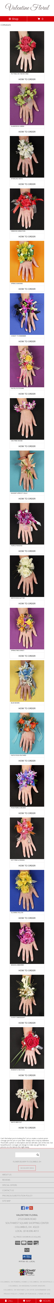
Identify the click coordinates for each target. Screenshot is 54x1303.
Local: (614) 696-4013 (27, 1231)
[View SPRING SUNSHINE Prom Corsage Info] (27, 261)
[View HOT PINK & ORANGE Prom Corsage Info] (27, 838)
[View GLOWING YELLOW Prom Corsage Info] (27, 890)
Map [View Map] (27, 1300)
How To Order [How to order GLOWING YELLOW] (27, 918)
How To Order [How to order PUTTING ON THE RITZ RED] (27, 79)
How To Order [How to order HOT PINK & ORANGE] (27, 865)
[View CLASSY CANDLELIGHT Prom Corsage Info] (27, 995)
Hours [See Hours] (45, 1300)
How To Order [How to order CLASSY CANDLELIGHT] (27, 1022)
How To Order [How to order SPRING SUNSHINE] (27, 288)
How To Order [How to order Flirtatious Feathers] (27, 760)
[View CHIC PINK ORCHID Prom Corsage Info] (27, 419)
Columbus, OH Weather (14, 1290)
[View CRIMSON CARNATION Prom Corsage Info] (27, 209)
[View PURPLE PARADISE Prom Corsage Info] (27, 524)
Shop (13, 19)
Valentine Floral (27, 8)
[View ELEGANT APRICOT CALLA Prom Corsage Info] (27, 471)
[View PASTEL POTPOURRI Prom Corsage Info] (27, 366)
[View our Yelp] (31, 1209)
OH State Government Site (38, 1290)
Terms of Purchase (27, 1294)
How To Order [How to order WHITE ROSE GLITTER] (27, 603)
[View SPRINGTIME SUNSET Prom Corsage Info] (27, 628)
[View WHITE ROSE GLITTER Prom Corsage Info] (27, 576)
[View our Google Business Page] (27, 1209)
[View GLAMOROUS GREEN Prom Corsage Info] (27, 104)
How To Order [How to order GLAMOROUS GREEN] (27, 131)
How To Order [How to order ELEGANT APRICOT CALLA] (27, 498)
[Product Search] (27, 1154)
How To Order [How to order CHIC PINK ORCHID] (27, 446)
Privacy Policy (10, 1294)
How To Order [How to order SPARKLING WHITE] (27, 184)
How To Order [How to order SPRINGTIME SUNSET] (27, 655)
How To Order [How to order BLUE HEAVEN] (27, 708)
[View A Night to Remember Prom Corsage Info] (27, 314)
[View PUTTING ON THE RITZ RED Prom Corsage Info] (27, 52)
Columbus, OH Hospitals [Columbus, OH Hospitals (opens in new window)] (41, 1282)
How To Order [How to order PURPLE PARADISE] (27, 551)
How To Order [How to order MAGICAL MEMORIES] (27, 970)
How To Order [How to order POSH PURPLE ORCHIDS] (27, 813)
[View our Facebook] (23, 1209)
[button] (27, 1257)
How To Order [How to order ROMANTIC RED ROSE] (27, 1075)
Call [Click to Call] (9, 1300)
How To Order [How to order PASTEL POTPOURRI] (27, 393)
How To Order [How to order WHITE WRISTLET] (27, 1127)
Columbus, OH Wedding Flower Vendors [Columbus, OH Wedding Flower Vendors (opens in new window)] (27, 1286)
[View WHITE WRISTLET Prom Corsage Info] (27, 1100)
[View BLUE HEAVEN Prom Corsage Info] (27, 681)
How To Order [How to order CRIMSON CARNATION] (27, 236)
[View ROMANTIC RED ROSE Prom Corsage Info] (27, 1048)
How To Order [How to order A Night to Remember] (27, 341)
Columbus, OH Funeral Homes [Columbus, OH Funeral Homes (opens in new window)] (14, 1282)
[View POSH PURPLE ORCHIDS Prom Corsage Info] (27, 786)
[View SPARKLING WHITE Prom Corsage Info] (27, 157)
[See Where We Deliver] (27, 1168)
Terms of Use (44, 1294)
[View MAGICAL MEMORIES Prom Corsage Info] (27, 943)
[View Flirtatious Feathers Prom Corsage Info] (27, 733)
